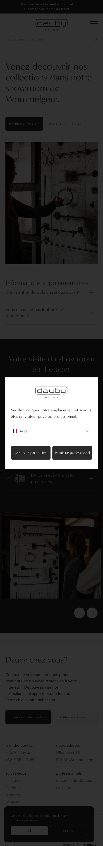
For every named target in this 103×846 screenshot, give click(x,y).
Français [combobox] (51, 431)
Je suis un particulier (30, 453)
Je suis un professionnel (72, 453)
